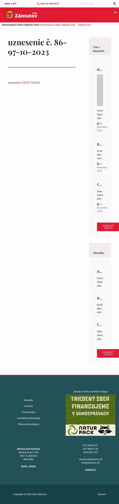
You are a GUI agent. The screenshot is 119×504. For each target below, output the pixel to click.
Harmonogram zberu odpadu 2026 (57, 24)
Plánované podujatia (28, 424)
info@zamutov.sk (91, 462)
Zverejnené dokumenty (28, 418)
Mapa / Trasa (28, 466)
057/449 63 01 (90, 445)
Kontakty (90, 470)
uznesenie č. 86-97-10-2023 (24, 82)
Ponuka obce (28, 412)
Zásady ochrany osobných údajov (90, 391)
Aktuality (28, 400)
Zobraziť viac (84, 24)
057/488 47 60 (90, 449)
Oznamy (28, 406)
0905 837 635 (90, 452)
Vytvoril (102, 494)
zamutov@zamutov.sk (90, 459)
